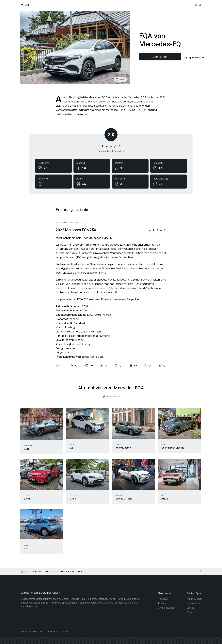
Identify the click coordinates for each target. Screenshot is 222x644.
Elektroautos (34, 571)
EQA (80, 571)
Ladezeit (191, 608)
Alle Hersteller (113, 396)
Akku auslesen (194, 599)
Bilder (122, 79)
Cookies (64, 632)
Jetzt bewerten (159, 56)
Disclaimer (38, 632)
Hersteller (50, 571)
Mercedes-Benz (67, 571)
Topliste (162, 603)
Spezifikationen (194, 57)
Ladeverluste (193, 603)
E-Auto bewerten (166, 608)
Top (197, 571)
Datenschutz (52, 632)
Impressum (25, 632)
